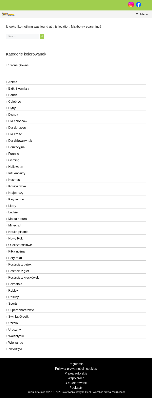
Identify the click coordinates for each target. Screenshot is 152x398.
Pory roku (15, 258)
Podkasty (76, 387)
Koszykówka (17, 186)
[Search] (42, 36)
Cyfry (12, 108)
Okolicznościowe (20, 245)
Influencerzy (16, 173)
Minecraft (14, 225)
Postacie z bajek (19, 264)
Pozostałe (15, 284)
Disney (13, 114)
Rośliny (13, 297)
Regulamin (76, 364)
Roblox (13, 290)
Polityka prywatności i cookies (76, 368)
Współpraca (76, 378)
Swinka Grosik (18, 316)
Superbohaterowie (21, 310)
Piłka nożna (16, 251)
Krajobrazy (15, 192)
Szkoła (13, 323)
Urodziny (14, 329)
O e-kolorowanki (76, 383)
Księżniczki (16, 199)
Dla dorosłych (18, 127)
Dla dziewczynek (20, 140)
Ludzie (13, 212)
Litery (12, 205)
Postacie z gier (18, 271)
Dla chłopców (17, 121)
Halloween (15, 166)
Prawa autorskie (76, 373)
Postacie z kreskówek (23, 277)
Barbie (12, 95)
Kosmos (14, 179)
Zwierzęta (15, 349)
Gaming (13, 160)
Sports (12, 303)
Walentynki (16, 336)
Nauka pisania (18, 232)
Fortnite (13, 153)
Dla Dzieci (15, 134)
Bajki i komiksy (18, 88)
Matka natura (17, 219)
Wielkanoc (15, 342)
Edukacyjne (16, 147)
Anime (12, 82)
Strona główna (18, 65)
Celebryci (15, 101)
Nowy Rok (15, 238)
